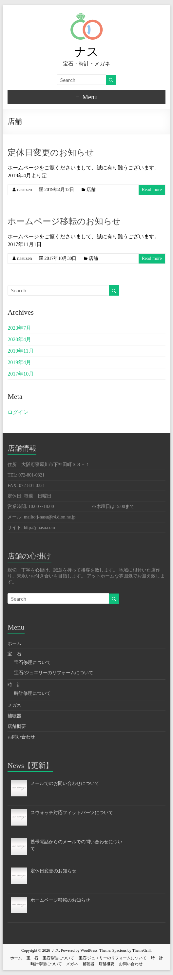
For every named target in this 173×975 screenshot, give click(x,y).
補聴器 (14, 715)
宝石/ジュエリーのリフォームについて (53, 672)
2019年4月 (19, 362)
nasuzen (24, 189)
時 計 (14, 684)
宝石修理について (32, 662)
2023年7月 (19, 328)
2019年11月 (20, 351)
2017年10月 (21, 374)
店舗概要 (17, 726)
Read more (152, 189)
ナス (86, 51)
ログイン (18, 412)
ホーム (14, 643)
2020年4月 (19, 339)
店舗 (91, 189)
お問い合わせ (21, 736)
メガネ (14, 705)
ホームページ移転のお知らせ (64, 221)
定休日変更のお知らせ (51, 152)
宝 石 (14, 654)
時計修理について (32, 693)
